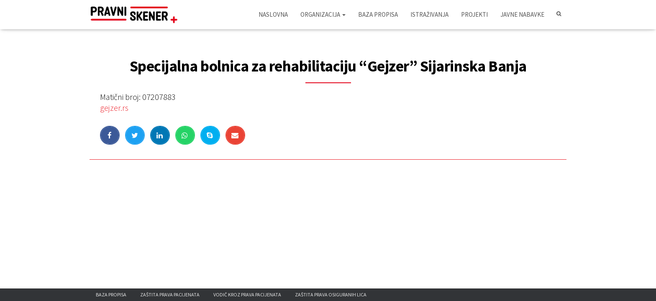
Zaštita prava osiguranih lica (330, 294)
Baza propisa (378, 14)
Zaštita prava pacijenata (170, 294)
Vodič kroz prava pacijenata (247, 294)
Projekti (474, 14)
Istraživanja (429, 14)
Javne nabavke (522, 14)
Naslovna (273, 14)
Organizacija (323, 14)
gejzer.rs (114, 107)
